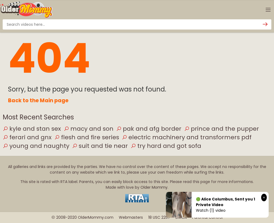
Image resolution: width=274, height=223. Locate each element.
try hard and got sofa (166, 146)
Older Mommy (154, 187)
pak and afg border (148, 129)
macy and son (88, 129)
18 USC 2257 (159, 217)
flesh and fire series (86, 137)
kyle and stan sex (32, 129)
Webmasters (131, 217)
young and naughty (36, 146)
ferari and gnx (27, 137)
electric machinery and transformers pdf (187, 137)
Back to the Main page (38, 100)
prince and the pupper (221, 129)
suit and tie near (100, 146)
